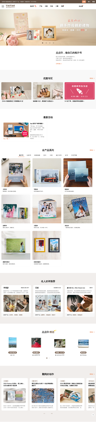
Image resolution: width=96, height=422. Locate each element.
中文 (92, 419)
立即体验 (59, 63)
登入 (89, 1)
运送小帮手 (11, 404)
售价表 (10, 406)
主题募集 (3, 404)
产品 (40, 6)
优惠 (62, 6)
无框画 (20, 264)
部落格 (25, 406)
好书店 (32, 404)
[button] (12, 291)
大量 (57, 6)
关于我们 (25, 404)
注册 (84, 1)
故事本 (43, 264)
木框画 (16, 264)
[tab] (40, 6)
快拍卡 (53, 264)
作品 (51, 6)
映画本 (74, 264)
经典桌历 (80, 264)
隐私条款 (18, 409)
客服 (93, 1)
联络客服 (18, 406)
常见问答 (18, 404)
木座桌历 (48, 264)
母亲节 (33, 6)
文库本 (11, 264)
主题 (46, 6)
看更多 (92, 78)
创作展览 (3, 406)
